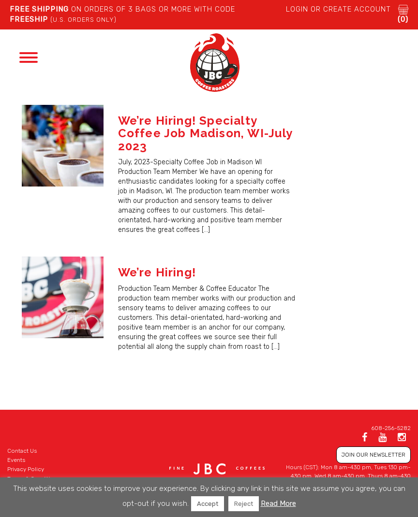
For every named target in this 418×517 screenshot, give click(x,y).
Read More (278, 503)
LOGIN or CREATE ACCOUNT (338, 9)
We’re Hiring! (157, 272)
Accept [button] (207, 503)
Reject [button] (243, 503)
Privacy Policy (25, 469)
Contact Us (22, 450)
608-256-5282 (391, 428)
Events (16, 460)
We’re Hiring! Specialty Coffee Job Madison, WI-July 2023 (205, 133)
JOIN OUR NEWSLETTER (373, 454)
